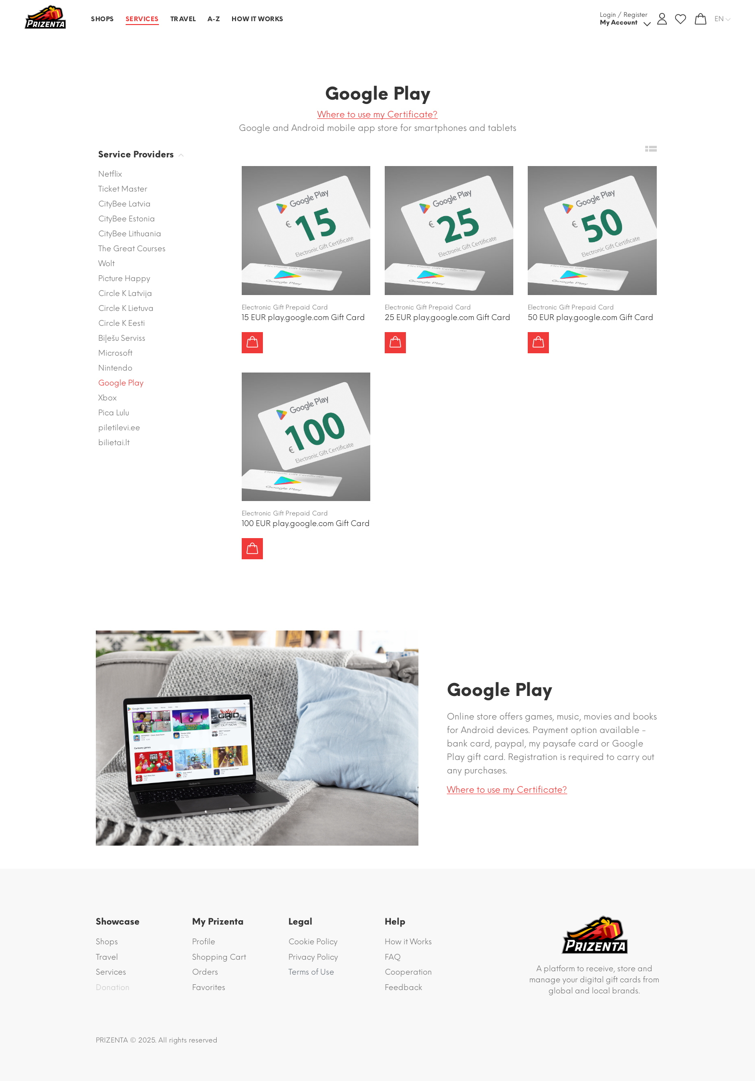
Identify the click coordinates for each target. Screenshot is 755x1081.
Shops (107, 941)
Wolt (106, 263)
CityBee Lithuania (129, 233)
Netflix (110, 174)
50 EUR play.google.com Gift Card (590, 317)
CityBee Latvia (124, 203)
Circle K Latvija (125, 293)
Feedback (403, 987)
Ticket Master (122, 188)
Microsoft (115, 353)
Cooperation (408, 972)
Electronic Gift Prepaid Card (285, 307)
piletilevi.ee (119, 427)
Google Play (120, 382)
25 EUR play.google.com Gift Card (447, 317)
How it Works (408, 941)
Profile (203, 941)
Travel (107, 957)
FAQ (393, 957)
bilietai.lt (114, 442)
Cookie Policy (313, 941)
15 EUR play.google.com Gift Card (303, 317)
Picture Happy (124, 278)
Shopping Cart (219, 957)
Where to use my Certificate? (377, 114)
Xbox (107, 397)
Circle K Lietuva (126, 308)
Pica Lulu (113, 412)
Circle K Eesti (121, 323)
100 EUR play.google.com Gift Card (306, 523)
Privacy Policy (313, 957)
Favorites (208, 987)
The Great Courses (132, 248)
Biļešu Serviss (121, 338)
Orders (205, 972)
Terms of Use (311, 972)
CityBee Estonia (126, 218)
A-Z (214, 19)
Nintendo (115, 368)
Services (111, 972)
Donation (113, 987)
